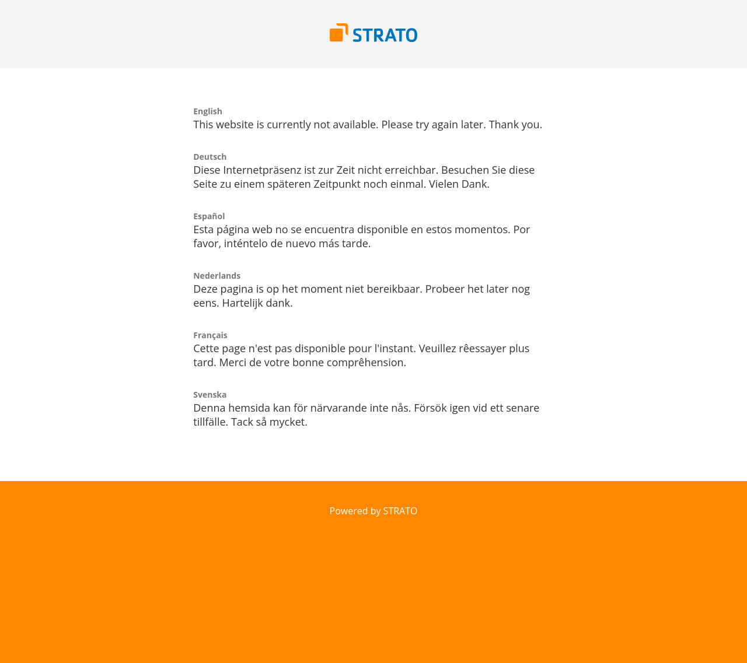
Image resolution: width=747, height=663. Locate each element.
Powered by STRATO (374, 510)
